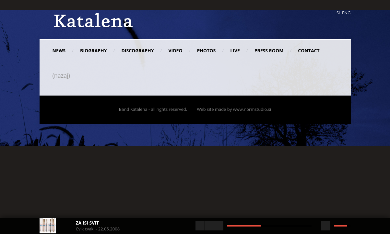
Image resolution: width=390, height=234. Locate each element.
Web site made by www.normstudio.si (234, 109)
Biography (93, 50)
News (59, 50)
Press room (269, 50)
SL (339, 13)
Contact (308, 50)
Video (176, 50)
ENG (346, 13)
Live (235, 50)
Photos (206, 50)
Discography (137, 50)
